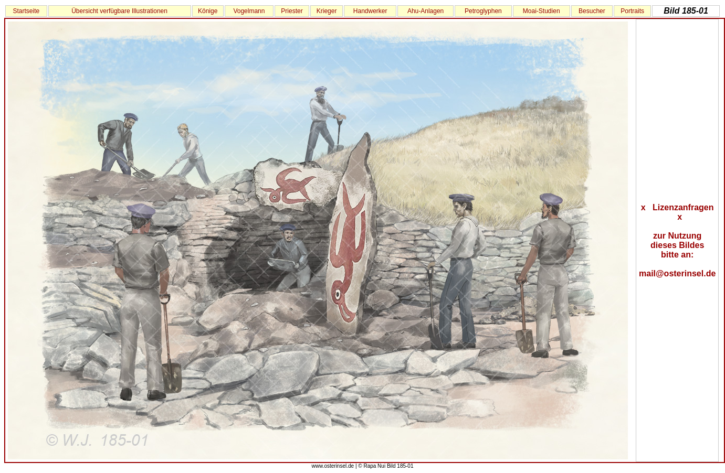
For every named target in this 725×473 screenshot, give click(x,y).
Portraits (632, 11)
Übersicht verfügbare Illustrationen (119, 11)
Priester (291, 11)
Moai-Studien (541, 11)
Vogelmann (249, 11)
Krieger (327, 11)
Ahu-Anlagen (425, 11)
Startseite (26, 11)
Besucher (592, 11)
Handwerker (370, 11)
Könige (207, 11)
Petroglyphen (483, 11)
